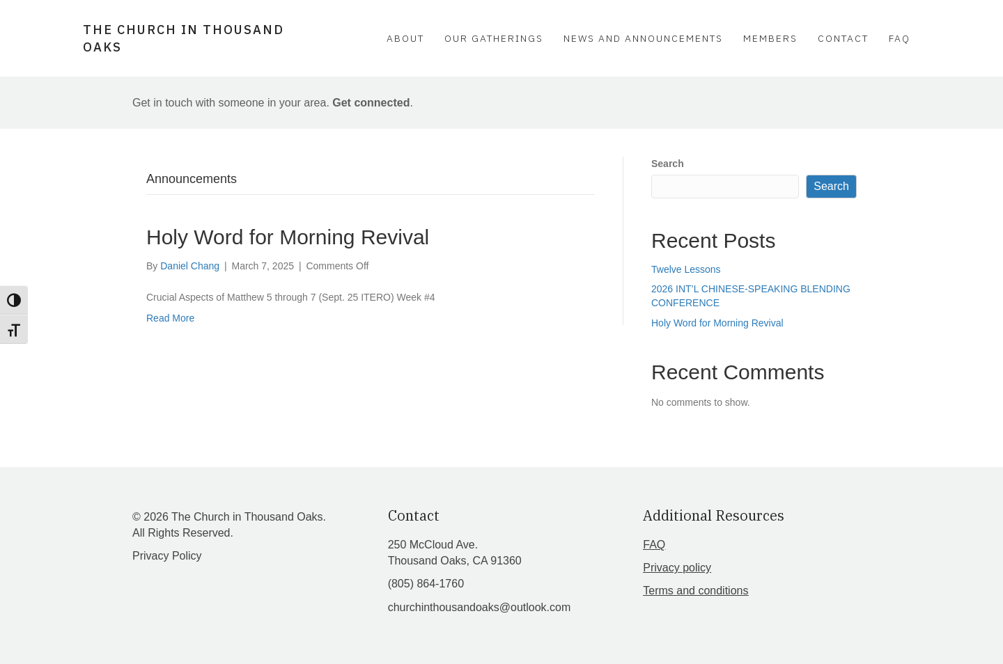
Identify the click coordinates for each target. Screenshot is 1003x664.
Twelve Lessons (686, 269)
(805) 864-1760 (426, 584)
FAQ (899, 38)
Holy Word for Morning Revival (287, 237)
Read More (170, 318)
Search (667, 163)
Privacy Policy (167, 556)
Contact (843, 38)
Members (770, 38)
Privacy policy (677, 568)
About (405, 38)
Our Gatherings (493, 38)
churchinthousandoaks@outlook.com (479, 607)
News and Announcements (643, 38)
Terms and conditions (695, 590)
